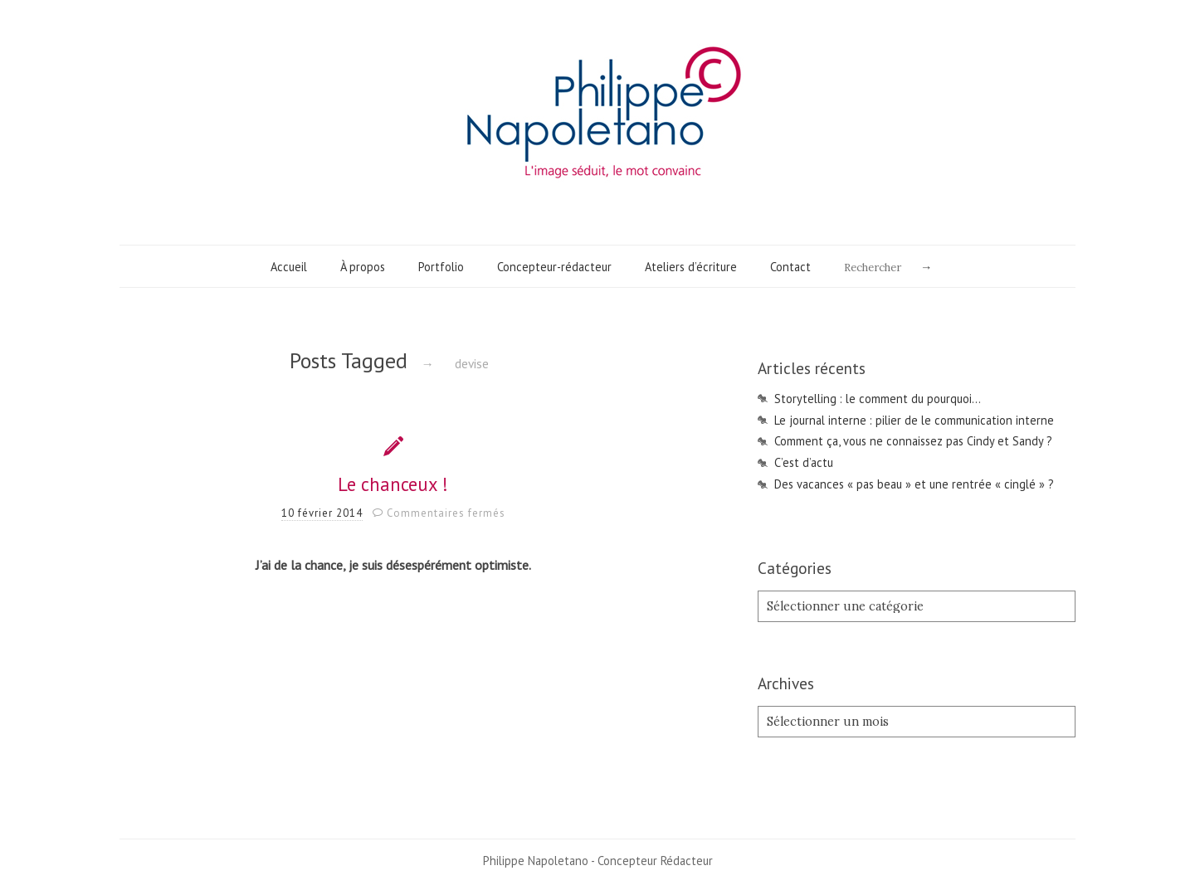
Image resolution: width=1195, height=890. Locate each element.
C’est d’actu (803, 462)
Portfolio (441, 267)
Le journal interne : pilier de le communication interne (914, 420)
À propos (362, 267)
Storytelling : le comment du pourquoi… (877, 398)
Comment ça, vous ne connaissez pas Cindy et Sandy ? (913, 441)
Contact (790, 267)
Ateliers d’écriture (691, 267)
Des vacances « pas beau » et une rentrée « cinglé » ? (914, 484)
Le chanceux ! (393, 484)
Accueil (289, 267)
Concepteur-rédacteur (554, 267)
